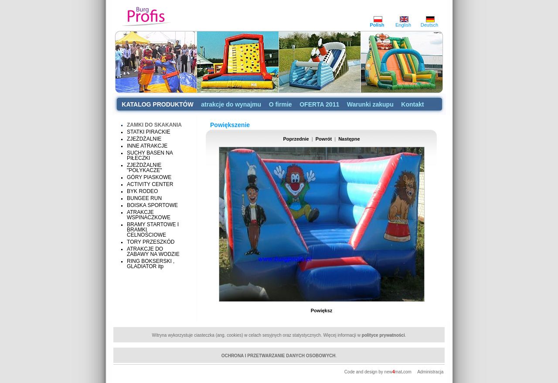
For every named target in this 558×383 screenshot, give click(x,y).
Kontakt (412, 104)
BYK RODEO (142, 191)
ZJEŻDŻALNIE (144, 139)
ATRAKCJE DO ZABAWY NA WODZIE (153, 251)
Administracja (430, 371)
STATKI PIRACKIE (148, 132)
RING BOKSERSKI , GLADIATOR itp (150, 263)
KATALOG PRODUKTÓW (157, 104)
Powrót (324, 138)
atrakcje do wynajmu (231, 104)
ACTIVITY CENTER (150, 184)
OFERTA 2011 (319, 104)
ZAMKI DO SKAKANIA (154, 125)
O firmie (280, 104)
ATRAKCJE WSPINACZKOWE (148, 215)
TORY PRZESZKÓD (150, 242)
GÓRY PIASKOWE (149, 177)
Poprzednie (296, 138)
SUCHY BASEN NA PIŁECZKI (150, 155)
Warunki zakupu (370, 104)
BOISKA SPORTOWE (152, 205)
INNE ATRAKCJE (147, 146)
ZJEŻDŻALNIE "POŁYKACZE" (144, 167)
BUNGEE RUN (144, 198)
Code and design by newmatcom (378, 371)
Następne (349, 138)
